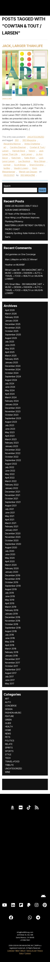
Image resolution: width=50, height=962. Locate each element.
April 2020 (10, 561)
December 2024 (12, 366)
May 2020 (10, 558)
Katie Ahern (29, 157)
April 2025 (10, 352)
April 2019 (9, 603)
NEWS (8, 733)
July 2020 (9, 551)
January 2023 (11, 446)
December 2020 (13, 533)
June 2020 (10, 554)
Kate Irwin (16, 157)
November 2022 (12, 453)
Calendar (10, 951)
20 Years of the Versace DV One (20, 213)
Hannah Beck (18, 150)
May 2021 (9, 516)
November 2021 (12, 495)
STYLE (8, 754)
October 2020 (12, 540)
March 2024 (11, 397)
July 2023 (9, 425)
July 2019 (9, 592)
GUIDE (8, 723)
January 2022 (11, 488)
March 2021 (10, 523)
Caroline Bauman (18, 147)
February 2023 (12, 442)
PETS (7, 737)
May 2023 (10, 432)
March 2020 (11, 565)
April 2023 (10, 435)
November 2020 (13, 537)
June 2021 (10, 512)
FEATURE (9, 716)
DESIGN (8, 709)
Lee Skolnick (24, 161)
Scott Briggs (20, 164)
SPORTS (9, 751)
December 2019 (12, 575)
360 (17, 140)
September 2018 (13, 627)
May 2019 (9, 599)
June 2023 (10, 428)
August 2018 (11, 631)
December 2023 (12, 408)
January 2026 (11, 320)
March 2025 (11, 355)
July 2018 (9, 634)
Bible (17, 951)
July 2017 (9, 676)
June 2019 (10, 596)
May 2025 (10, 348)
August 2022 (11, 463)
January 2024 (11, 404)
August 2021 (11, 505)
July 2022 (9, 467)
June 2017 (10, 680)
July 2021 (9, 509)
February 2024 (12, 401)
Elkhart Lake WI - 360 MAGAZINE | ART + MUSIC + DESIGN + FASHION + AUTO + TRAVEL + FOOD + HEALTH (24, 272)
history (32, 150)
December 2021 (12, 491)
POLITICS (9, 740)
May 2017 (9, 683)
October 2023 (11, 414)
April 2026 (10, 310)
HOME (8, 730)
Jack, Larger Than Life (22, 46)
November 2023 (12, 411)
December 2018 (12, 617)
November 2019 (12, 579)
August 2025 (11, 338)
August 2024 (11, 380)
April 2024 (10, 394)
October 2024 (11, 373)
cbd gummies (11, 254)
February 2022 (12, 484)
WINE (7, 772)
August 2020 (11, 547)
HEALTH (9, 726)
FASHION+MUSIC (13, 712)
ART (7, 698)
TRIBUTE (9, 765)
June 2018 (10, 638)
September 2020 (13, 544)
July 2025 (9, 341)
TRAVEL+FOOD (12, 761)
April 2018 (9, 645)
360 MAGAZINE (27, 175)
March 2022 (11, 481)
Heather (9, 264)
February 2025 (12, 359)
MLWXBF (20, 264)
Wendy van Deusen (28, 171)
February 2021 (11, 526)
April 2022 (10, 477)
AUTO (8, 702)
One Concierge (28, 254)
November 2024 (12, 369)
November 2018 (12, 620)
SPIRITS (9, 747)
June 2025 (10, 345)
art (4, 147)
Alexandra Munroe (12, 143)
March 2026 (11, 313)
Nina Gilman (39, 161)
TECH (8, 758)
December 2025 (12, 324)
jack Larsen (26, 154)
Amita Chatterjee (32, 143)
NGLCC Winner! (30, 259)
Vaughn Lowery (21, 168)
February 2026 (12, 317)
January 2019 (11, 613)
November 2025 (12, 327)
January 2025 (11, 362)
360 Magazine (29, 140)
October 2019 (11, 582)
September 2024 (13, 376)
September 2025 (13, 334)
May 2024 (10, 390)
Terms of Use (31, 951)
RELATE (8, 744)
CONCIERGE (11, 705)
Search (7, 185)
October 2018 (11, 624)
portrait (6, 164)
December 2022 (12, 449)
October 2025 (11, 331)
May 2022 (10, 474)
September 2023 (13, 418)
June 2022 (10, 470)
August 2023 (11, 421)
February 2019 (11, 610)
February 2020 (12, 568)
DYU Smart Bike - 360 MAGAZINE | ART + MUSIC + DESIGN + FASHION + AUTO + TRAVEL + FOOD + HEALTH (24, 287)
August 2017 (11, 673)
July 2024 (9, 383)
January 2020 (11, 572)
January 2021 (11, 530)
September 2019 (13, 585)
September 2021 (13, 502)
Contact (28, 953)
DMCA (22, 951)
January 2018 (11, 655)
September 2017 (13, 669)
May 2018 (9, 641)
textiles (6, 168)
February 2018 (11, 652)
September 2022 (13, 460)
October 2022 (11, 456)
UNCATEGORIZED (35, 137)
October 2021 (11, 498)
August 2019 (11, 589)
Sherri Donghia (36, 164)
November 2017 (12, 662)
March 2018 (10, 648)
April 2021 (9, 519)
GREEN (8, 719)
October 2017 (11, 666)
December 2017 (12, 659)
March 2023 (11, 439)
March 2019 (10, 606)
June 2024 (10, 387)
